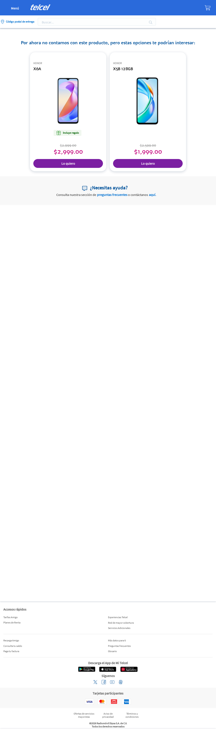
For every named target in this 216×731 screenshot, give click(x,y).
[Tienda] (191, 7)
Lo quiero (68, 163)
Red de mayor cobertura (121, 622)
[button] (7, 698)
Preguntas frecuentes (119, 645)
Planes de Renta (11, 622)
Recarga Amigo (11, 640)
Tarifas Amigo (10, 617)
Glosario (112, 651)
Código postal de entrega (20, 21)
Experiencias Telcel (118, 617)
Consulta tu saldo (12, 645)
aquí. (152, 195)
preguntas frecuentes (112, 195)
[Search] (95, 22)
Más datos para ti (117, 640)
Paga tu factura (11, 651)
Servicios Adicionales (119, 628)
